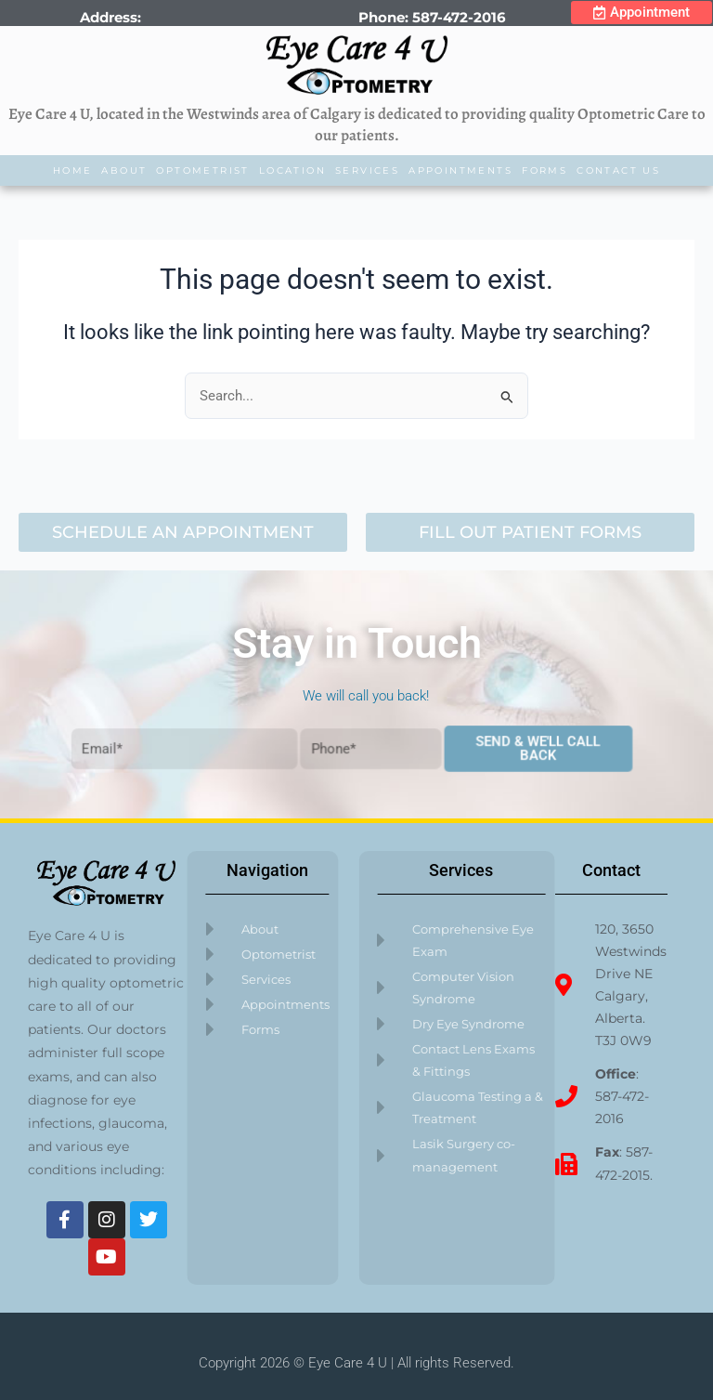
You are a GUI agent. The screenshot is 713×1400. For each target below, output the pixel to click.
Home (73, 170)
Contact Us (618, 170)
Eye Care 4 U (347, 1362)
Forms (544, 170)
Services (367, 170)
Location (292, 170)
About (124, 170)
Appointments (460, 170)
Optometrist (202, 170)
